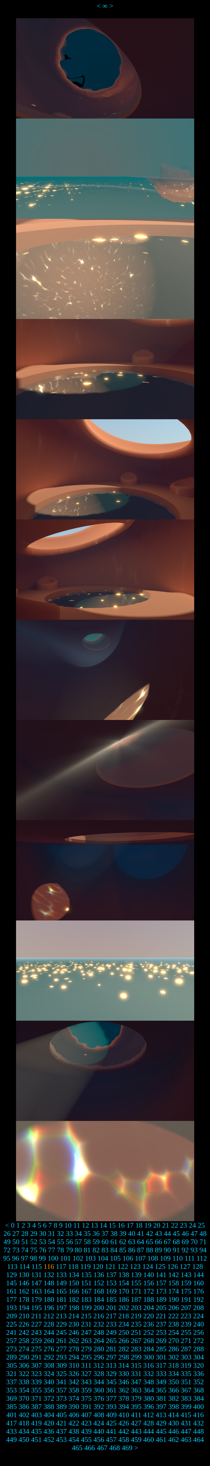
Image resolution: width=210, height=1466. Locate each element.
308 (49, 1365)
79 (69, 1250)
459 (136, 1439)
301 (161, 1357)
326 (74, 1374)
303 (186, 1357)
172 (148, 1291)
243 (36, 1332)
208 (198, 1308)
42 (149, 1233)
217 (111, 1316)
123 (135, 1266)
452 (49, 1439)
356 (49, 1390)
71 (203, 1242)
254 (173, 1332)
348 (148, 1382)
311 (86, 1365)
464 (198, 1439)
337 (11, 1382)
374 (74, 1398)
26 (7, 1233)
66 (158, 1242)
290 (24, 1357)
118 (73, 1266)
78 (60, 1250)
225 (11, 1324)
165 (61, 1291)
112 (201, 1258)
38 (114, 1233)
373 (61, 1398)
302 (173, 1357)
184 (99, 1299)
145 (11, 1283)
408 (99, 1415)
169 (111, 1291)
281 (111, 1349)
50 (16, 1242)
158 (173, 1283)
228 (49, 1324)
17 (130, 1225)
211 (36, 1316)
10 (67, 1225)
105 (115, 1258)
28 (25, 1233)
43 (158, 1233)
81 (87, 1250)
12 (85, 1225)
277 (61, 1349)
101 (65, 1258)
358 (74, 1390)
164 (49, 1291)
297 (111, 1357)
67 (167, 1242)
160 (198, 1283)
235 (136, 1324)
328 (99, 1374)
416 (198, 1415)
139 (136, 1275)
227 (36, 1324)
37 (105, 1233)
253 (161, 1332)
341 (61, 1382)
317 (161, 1365)
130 (24, 1275)
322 (24, 1374)
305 (11, 1365)
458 (123, 1439)
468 (114, 1448)
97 (24, 1258)
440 (99, 1431)
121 (110, 1266)
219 (136, 1316)
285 (161, 1349)
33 (69, 1233)
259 (36, 1341)
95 (6, 1258)
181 (61, 1299)
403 (36, 1415)
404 (49, 1415)
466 (89, 1448)
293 (61, 1357)
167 (86, 1291)
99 (42, 1258)
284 (148, 1349)
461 (161, 1439)
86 (131, 1250)
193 (11, 1308)
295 (86, 1357)
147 (36, 1283)
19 (147, 1225)
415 (186, 1415)
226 (24, 1324)
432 (198, 1423)
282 (123, 1349)
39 (122, 1233)
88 (149, 1250)
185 (111, 1299)
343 (86, 1382)
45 (176, 1233)
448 (198, 1431)
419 (36, 1423)
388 (49, 1407)
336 (198, 1374)
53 (42, 1242)
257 (11, 1341)
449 (11, 1439)
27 (16, 1233)
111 (190, 1258)
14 (103, 1225)
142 (173, 1275)
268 (148, 1341)
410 (123, 1415)
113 (12, 1266)
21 (165, 1225)
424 (99, 1423)
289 (11, 1357)
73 (16, 1250)
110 (177, 1258)
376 (99, 1398)
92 (185, 1250)
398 (173, 1407)
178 (24, 1299)
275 (36, 1349)
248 (99, 1332)
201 (111, 1308)
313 (111, 1365)
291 (36, 1357)
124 (147, 1266)
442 (123, 1431)
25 (201, 1225)
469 (127, 1448)
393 (111, 1407)
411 (136, 1415)
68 (176, 1242)
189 (161, 1299)
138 (123, 1275)
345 (111, 1382)
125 (160, 1266)
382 (173, 1398)
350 (173, 1382)
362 (123, 1390)
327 (86, 1374)
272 (198, 1341)
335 (186, 1374)
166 (74, 1291)
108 (152, 1258)
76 (42, 1250)
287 (186, 1349)
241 (11, 1332)
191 (186, 1299)
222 (173, 1316)
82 (96, 1250)
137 (111, 1275)
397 (161, 1407)
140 (148, 1275)
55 (60, 1242)
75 (33, 1250)
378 (123, 1398)
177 (11, 1299)
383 (186, 1398)
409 (111, 1415)
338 (24, 1382)
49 (7, 1242)
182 (74, 1299)
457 (111, 1439)
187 (136, 1299)
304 (198, 1357)
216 (98, 1316)
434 (24, 1431)
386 (24, 1407)
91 (176, 1250)
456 (99, 1439)
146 (24, 1283)
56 (69, 1242)
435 (36, 1431)
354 (24, 1390)
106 (127, 1258)
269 (161, 1341)
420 (49, 1423)
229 (61, 1324)
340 (49, 1382)
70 (194, 1242)
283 (136, 1349)
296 (99, 1357)
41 (140, 1233)
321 (11, 1374)
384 (198, 1398)
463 (186, 1439)
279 (86, 1349)
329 (111, 1374)
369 (11, 1398)
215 (86, 1316)
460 (148, 1439)
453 (61, 1439)
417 (11, 1423)
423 (86, 1423)
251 (136, 1332)
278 (74, 1349)
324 (49, 1374)
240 (198, 1324)
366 (173, 1390)
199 (86, 1308)
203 (136, 1308)
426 (123, 1423)
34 (78, 1233)
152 (99, 1283)
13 (94, 1225)
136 (99, 1275)
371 (36, 1398)
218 (123, 1316)
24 (192, 1225)
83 (105, 1250)
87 (140, 1250)
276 (49, 1349)
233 (111, 1324)
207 (186, 1308)
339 (36, 1382)
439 (86, 1431)
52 (33, 1242)
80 (78, 1250)
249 (111, 1332)
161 (11, 1291)
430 (173, 1423)
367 (186, 1390)
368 (198, 1390)
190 (173, 1299)
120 (97, 1266)
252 (148, 1332)
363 (136, 1390)
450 (24, 1439)
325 (61, 1374)
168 (99, 1291)
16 (121, 1225)
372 (49, 1398)
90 (167, 1250)
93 (194, 1250)
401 (11, 1415)
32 (60, 1233)
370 (24, 1398)
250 (123, 1332)
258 (24, 1341)
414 (173, 1415)
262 (74, 1341)
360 (99, 1390)
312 (98, 1365)
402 (24, 1415)
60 (105, 1242)
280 (99, 1349)
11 (76, 1225)
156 (148, 1283)
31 (51, 1233)
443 (136, 1431)
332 (148, 1374)
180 (49, 1299)
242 (24, 1332)
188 (148, 1299)
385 (11, 1407)
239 (186, 1324)
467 (102, 1448)
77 (51, 1250)
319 (186, 1365)
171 (136, 1291)
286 (173, 1349)
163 (36, 1291)
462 (173, 1439)
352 (198, 1382)
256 (198, 1332)
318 (173, 1365)
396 (148, 1407)
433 (11, 1431)
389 (61, 1407)
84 (114, 1250)
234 (123, 1324)
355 (36, 1390)
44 (167, 1233)
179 (36, 1299)
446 (173, 1431)
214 (73, 1316)
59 (96, 1242)
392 (99, 1407)
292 (49, 1357)
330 (123, 1374)
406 (74, 1415)
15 (112, 1225)
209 (11, 1316)
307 (36, 1365)
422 (74, 1423)
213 (61, 1316)
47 (194, 1233)
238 (173, 1324)
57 (78, 1242)
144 (198, 1275)
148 (49, 1283)
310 (74, 1365)
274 (24, 1349)
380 (148, 1398)
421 (61, 1423)
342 (74, 1382)
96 (15, 1258)
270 (173, 1341)
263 (86, 1341)
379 (136, 1398)
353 (11, 1390)
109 (165, 1258)
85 (122, 1250)
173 (161, 1291)
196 (49, 1308)
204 (148, 1308)
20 (156, 1225)
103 (90, 1258)
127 (185, 1266)
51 (25, 1242)
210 (24, 1316)
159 (186, 1283)
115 (36, 1266)
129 (11, 1275)
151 (86, 1283)
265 (111, 1341)
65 (149, 1242)
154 (123, 1283)
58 (87, 1242)
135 (86, 1275)
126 (172, 1266)
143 (186, 1275)
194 (24, 1308)
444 (148, 1431)
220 (148, 1316)
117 (61, 1266)
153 (111, 1283)
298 (123, 1357)
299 (136, 1357)
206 (173, 1308)
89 (158, 1250)
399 (186, 1407)
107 (140, 1258)
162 (24, 1291)
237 (161, 1324)
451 (36, 1439)
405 (61, 1415)
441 (111, 1431)
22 (174, 1225)
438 (74, 1431)
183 (86, 1299)
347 (136, 1382)
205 (161, 1308)
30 (42, 1233)
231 (86, 1324)
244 (49, 1332)
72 (7, 1250)
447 (186, 1431)
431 (186, 1423)
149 (61, 1283)
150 (74, 1283)
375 (86, 1398)
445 (161, 1431)
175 (186, 1291)
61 (114, 1242)
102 (78, 1258)
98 (33, 1258)
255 (186, 1332)
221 (161, 1316)
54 (51, 1242)
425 (111, 1423)
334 (173, 1374)
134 (74, 1275)
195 (36, 1308)
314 (123, 1365)
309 (61, 1365)
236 (148, 1324)
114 (24, 1266)
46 (185, 1233)
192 (198, 1299)
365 (161, 1390)
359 (86, 1390)
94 (203, 1250)
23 (183, 1225)
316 (148, 1365)
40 (131, 1233)
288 (198, 1349)
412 (148, 1415)
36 (96, 1233)
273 (11, 1349)
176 (198, 1291)
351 (186, 1382)
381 (161, 1398)
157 (161, 1283)
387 (36, 1407)
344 (99, 1382)
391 (86, 1407)
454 (74, 1439)
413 (161, 1415)
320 (198, 1365)
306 (24, 1365)
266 (123, 1341)
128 (197, 1266)
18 (139, 1225)
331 (136, 1374)
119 (85, 1266)
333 (161, 1374)
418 (24, 1423)
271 (186, 1341)
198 (74, 1308)
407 (86, 1415)
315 (136, 1365)
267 (136, 1341)
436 (49, 1431)
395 (136, 1407)
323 (36, 1374)
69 (185, 1242)
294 (74, 1357)
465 (77, 1448)
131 (36, 1275)
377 (111, 1398)
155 (136, 1283)
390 (74, 1407)
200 (99, 1308)
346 (123, 1382)
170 (123, 1291)
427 (136, 1423)
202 (123, 1308)
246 (74, 1332)
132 (49, 1275)
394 (123, 1407)
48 (203, 1233)
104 (103, 1258)
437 (61, 1431)
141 (161, 1275)
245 (61, 1332)
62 (122, 1242)
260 (49, 1341)
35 (87, 1233)
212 (48, 1316)
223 (186, 1316)
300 (148, 1357)
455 (86, 1439)
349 (161, 1382)
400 (198, 1407)
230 (74, 1324)
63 (131, 1242)
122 (122, 1266)
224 (198, 1316)
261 (61, 1341)
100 (53, 1258)
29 (33, 1233)
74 (25, 1250)
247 (86, 1332)
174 (173, 1291)
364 (148, 1390)
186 (123, 1299)
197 (61, 1308)
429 (161, 1423)
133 (61, 1275)
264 (99, 1341)
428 (148, 1423)
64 (140, 1242)
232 (99, 1324)
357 (61, 1390)
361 (111, 1390)
